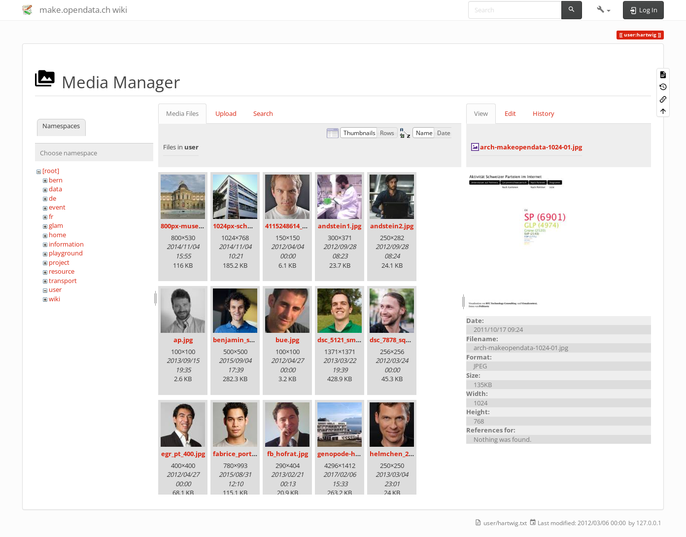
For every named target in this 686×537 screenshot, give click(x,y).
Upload (226, 113)
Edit (510, 113)
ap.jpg (183, 339)
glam (56, 225)
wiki (54, 298)
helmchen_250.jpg (398, 453)
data (55, 188)
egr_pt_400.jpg (183, 453)
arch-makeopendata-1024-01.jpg (531, 147)
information (66, 244)
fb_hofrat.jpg (287, 453)
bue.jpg (287, 339)
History (543, 113)
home (57, 234)
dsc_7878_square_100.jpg (407, 339)
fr (51, 216)
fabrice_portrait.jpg (244, 453)
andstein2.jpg (391, 225)
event (57, 207)
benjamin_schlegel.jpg (248, 339)
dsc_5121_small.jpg (346, 339)
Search (263, 113)
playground (66, 253)
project (59, 262)
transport (63, 280)
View (481, 113)
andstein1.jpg (339, 225)
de (52, 198)
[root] (50, 170)
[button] (603, 10)
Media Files (182, 113)
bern (56, 180)
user (55, 289)
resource (61, 271)
